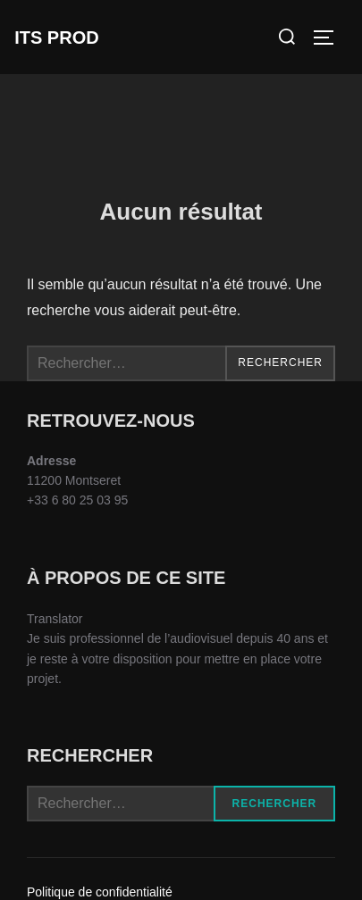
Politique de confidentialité (100, 892)
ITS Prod (56, 37)
